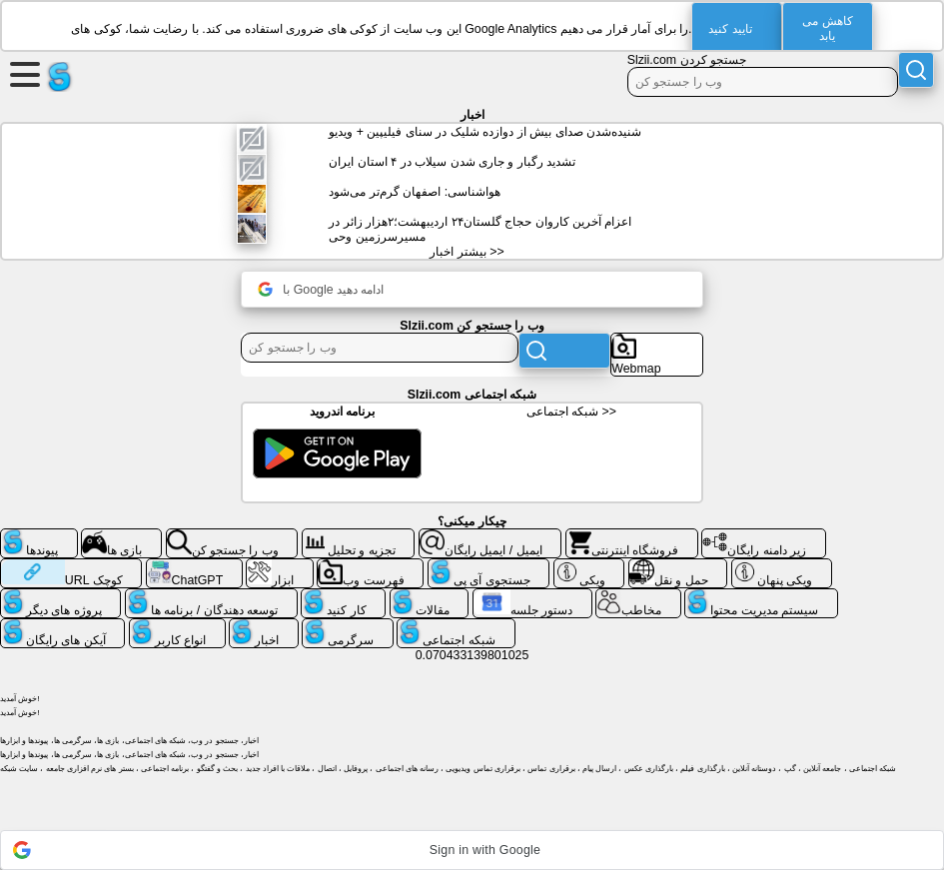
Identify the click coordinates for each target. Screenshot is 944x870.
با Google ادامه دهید (321, 289)
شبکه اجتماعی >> (571, 412)
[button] (472, 850)
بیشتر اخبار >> (466, 252)
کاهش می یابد (827, 28)
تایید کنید (729, 29)
